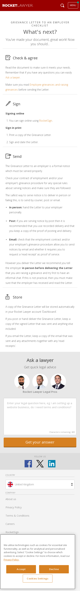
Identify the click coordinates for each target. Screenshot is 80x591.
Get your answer (40, 442)
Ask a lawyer (13, 77)
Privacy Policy (14, 507)
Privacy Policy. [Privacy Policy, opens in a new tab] (11, 559)
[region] (37, 561)
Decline (54, 569)
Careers (10, 524)
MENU (73, 5)
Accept (21, 569)
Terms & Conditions (17, 515)
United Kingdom (24, 484)
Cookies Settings (37, 578)
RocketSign (45, 120)
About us (11, 499)
